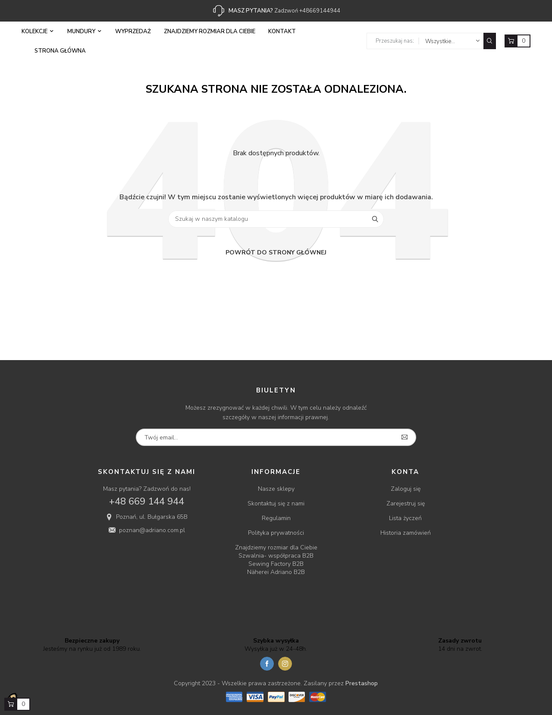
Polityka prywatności (276, 533)
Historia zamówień (405, 533)
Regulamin (276, 518)
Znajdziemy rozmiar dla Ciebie (276, 547)
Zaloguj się (405, 489)
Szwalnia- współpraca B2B (276, 556)
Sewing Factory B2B (276, 564)
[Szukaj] (276, 219)
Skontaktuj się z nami (276, 503)
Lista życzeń (405, 518)
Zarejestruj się (405, 503)
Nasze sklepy (276, 489)
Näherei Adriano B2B (276, 572)
